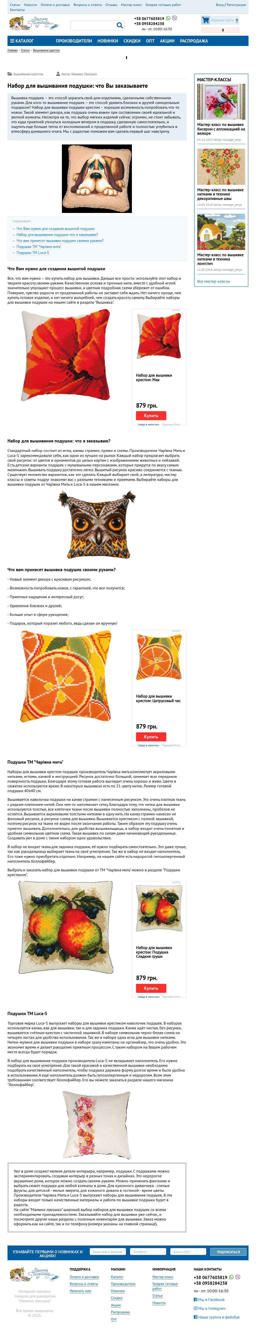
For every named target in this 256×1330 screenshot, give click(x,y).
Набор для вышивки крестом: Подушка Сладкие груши (154, 952)
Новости (30, 4)
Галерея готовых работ (163, 4)
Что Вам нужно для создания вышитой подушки (55, 228)
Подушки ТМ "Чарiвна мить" (38, 246)
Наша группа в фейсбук (217, 1317)
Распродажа (194, 41)
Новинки (108, 41)
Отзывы (111, 4)
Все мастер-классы (213, 281)
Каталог (22, 41)
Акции (167, 41)
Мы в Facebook (209, 1299)
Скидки (132, 41)
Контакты (17, 9)
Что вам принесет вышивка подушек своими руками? (60, 240)
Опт (150, 41)
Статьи (15, 4)
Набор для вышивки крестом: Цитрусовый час (158, 698)
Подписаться (228, 1252)
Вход (220, 4)
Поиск (120, 25)
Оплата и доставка (55, 4)
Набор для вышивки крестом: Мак (154, 377)
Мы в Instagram (210, 1308)
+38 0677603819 (156, 18)
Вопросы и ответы (88, 4)
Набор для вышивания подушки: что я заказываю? (57, 234)
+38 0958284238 (149, 23)
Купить (151, 415)
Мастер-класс (131, 4)
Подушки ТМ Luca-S (32, 252)
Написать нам (80, 1291)
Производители (74, 41)
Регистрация (236, 4)
